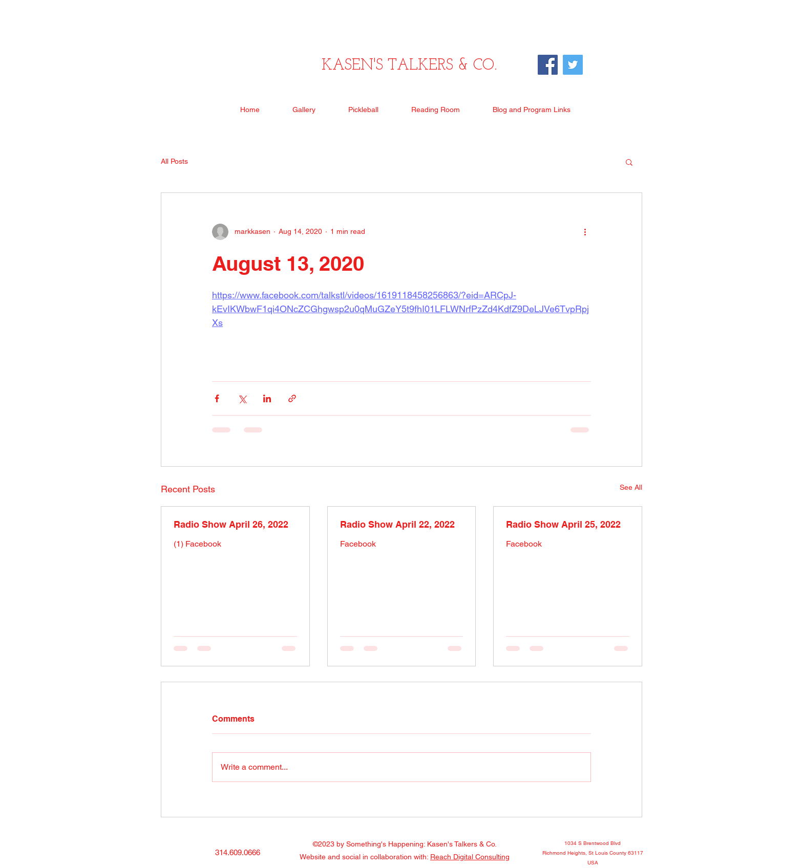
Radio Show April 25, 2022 (563, 524)
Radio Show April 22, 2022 (397, 524)
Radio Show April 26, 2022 (231, 524)
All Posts (174, 161)
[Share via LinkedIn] (267, 398)
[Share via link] (292, 398)
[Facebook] (548, 65)
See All (631, 487)
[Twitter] (573, 65)
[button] (629, 162)
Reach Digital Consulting (470, 857)
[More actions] (585, 232)
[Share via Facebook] (217, 398)
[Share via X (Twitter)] (242, 398)
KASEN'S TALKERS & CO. (409, 66)
